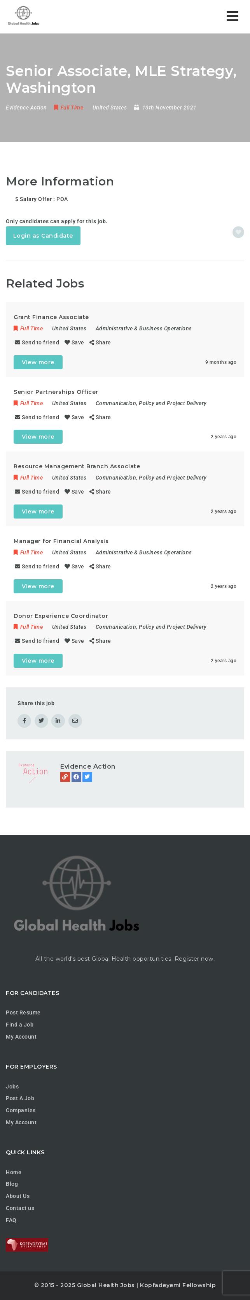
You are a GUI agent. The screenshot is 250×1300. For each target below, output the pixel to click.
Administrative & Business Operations (144, 328)
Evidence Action (87, 766)
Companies (21, 1110)
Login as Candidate (43, 235)
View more (38, 362)
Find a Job (19, 1024)
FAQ (11, 1220)
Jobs (12, 1086)
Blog (12, 1184)
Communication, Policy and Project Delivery (151, 403)
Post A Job (20, 1098)
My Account (21, 1037)
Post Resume (23, 1012)
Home (13, 1172)
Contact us (20, 1208)
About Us (18, 1196)
